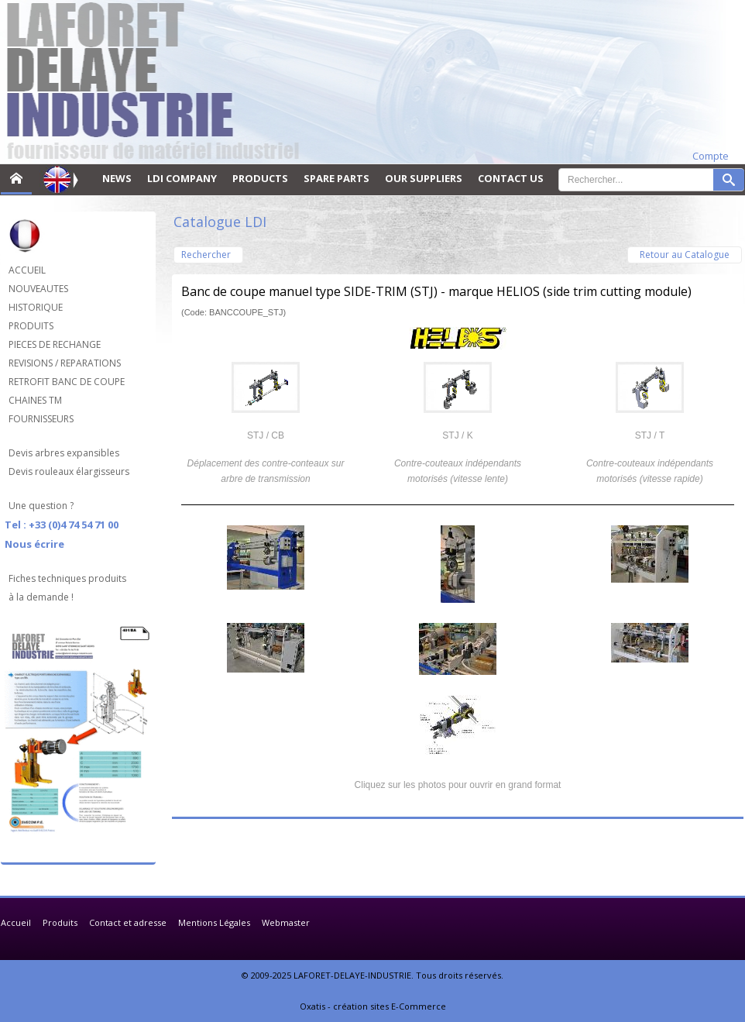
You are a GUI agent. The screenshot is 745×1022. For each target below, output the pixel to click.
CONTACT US (511, 178)
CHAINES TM (35, 400)
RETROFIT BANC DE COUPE (67, 381)
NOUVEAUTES (38, 288)
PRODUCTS (260, 178)
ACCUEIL (27, 270)
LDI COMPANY (182, 178)
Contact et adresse (128, 922)
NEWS (117, 178)
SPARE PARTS (336, 178)
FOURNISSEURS (41, 418)
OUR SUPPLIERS (423, 178)
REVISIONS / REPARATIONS (65, 363)
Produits (60, 922)
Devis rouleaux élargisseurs (69, 471)
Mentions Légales (214, 922)
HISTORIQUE (36, 307)
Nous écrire (34, 544)
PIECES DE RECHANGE (55, 344)
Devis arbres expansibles (64, 452)
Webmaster (286, 922)
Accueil (16, 922)
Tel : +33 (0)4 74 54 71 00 (61, 525)
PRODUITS (31, 325)
